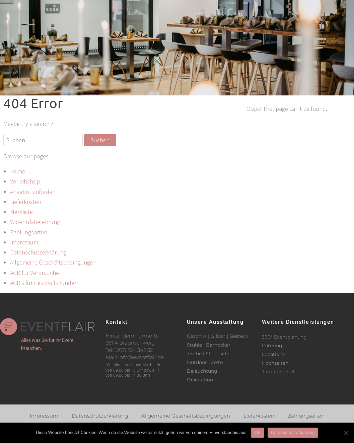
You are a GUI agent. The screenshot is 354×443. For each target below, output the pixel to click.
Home (17, 171)
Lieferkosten (25, 202)
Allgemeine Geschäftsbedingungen (53, 262)
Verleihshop (218, 9)
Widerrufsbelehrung (35, 222)
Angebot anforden (33, 192)
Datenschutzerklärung (38, 252)
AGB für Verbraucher (35, 273)
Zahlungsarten (28, 232)
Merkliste (21, 212)
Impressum (24, 242)
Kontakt (269, 9)
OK (257, 432)
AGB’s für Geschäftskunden (44, 283)
